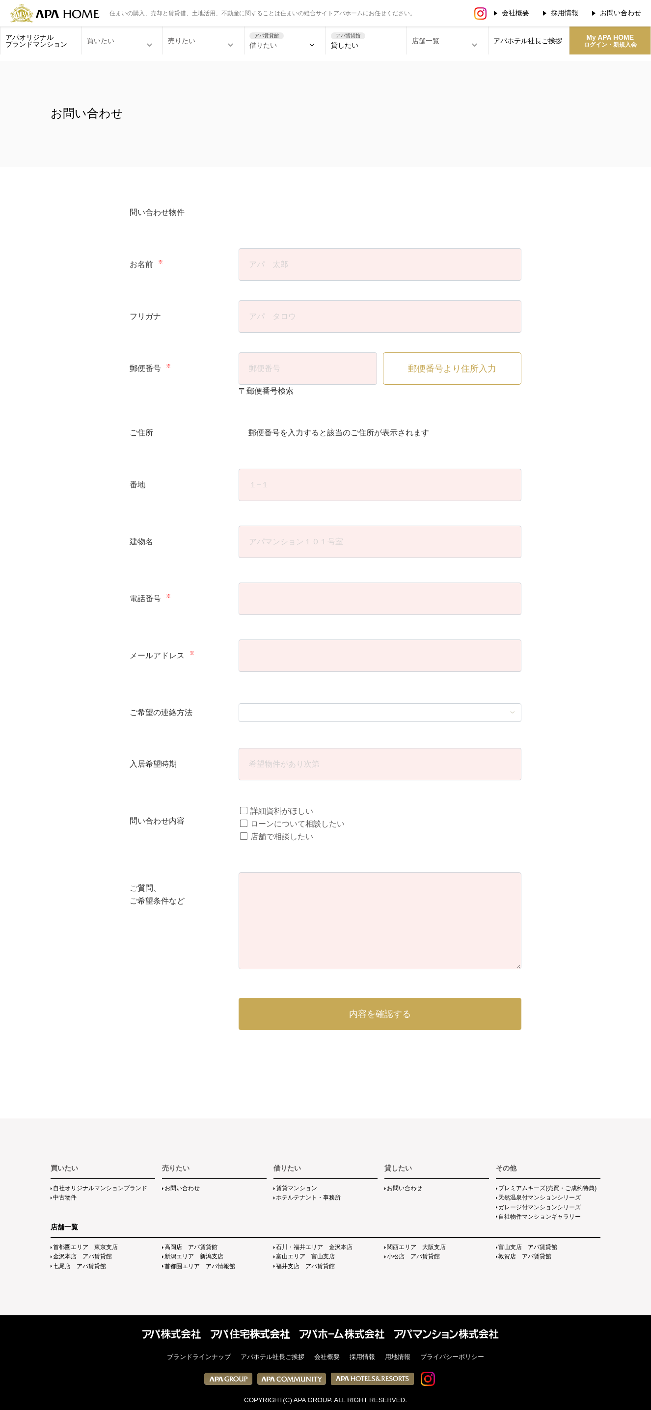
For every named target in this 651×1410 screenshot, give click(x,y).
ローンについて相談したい (292, 824)
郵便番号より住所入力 (452, 368)
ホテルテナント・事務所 (308, 1197)
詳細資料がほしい (276, 811)
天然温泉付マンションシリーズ (539, 1197)
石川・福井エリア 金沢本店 (314, 1247)
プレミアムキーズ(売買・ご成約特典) (547, 1188)
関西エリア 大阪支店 (416, 1247)
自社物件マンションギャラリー (539, 1216)
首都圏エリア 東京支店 (85, 1247)
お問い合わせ (620, 13)
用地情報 (397, 1356)
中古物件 (65, 1197)
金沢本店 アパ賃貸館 (82, 1256)
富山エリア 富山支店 (305, 1256)
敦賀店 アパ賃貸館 (524, 1256)
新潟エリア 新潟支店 (193, 1256)
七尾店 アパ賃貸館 (79, 1266)
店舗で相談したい (276, 836)
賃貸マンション (296, 1188)
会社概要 (515, 13)
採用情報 (564, 13)
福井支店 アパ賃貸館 (305, 1266)
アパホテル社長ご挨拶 (527, 41)
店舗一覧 (64, 1227)
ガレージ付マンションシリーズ (539, 1207)
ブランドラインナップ (199, 1356)
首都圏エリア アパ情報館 (199, 1266)
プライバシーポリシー (452, 1356)
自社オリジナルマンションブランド (100, 1188)
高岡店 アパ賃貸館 (190, 1247)
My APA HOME (610, 40)
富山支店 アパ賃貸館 (527, 1247)
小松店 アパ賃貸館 (413, 1256)
